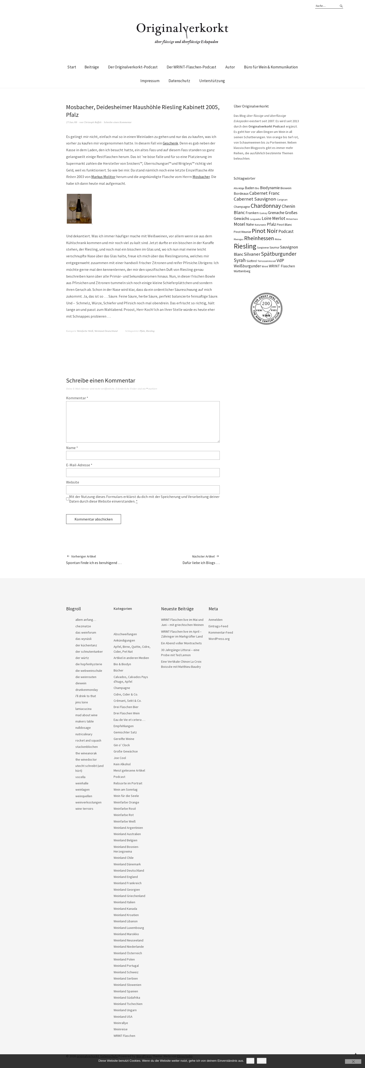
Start (71, 67)
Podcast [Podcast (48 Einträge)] (286, 231)
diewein (80, 683)
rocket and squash (88, 740)
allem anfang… (85, 620)
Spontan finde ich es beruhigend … (94, 559)
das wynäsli (83, 639)
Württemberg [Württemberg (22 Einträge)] (242, 271)
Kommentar (77, 398)
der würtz (82, 658)
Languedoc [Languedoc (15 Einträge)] (255, 219)
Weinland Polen (124, 959)
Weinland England (126, 877)
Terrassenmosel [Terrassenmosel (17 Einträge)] (266, 261)
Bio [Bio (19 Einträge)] (257, 188)
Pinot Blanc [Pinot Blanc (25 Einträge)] (284, 224)
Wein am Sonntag (126, 789)
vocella (80, 777)
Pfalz (142, 330)
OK (250, 1060)
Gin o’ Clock (122, 745)
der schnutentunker (89, 651)
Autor (230, 67)
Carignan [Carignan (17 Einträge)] (282, 199)
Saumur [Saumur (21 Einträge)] (274, 247)
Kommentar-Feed (221, 632)
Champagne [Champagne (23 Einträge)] (242, 207)
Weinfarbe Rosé (125, 808)
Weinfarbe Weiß (85, 330)
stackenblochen (86, 747)
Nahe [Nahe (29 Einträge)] (250, 224)
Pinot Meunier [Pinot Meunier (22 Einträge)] (242, 232)
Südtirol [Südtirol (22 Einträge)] (252, 261)
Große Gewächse (126, 751)
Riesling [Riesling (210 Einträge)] (245, 246)
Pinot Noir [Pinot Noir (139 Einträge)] (265, 231)
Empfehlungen (124, 726)
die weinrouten (85, 677)
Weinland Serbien (126, 978)
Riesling (150, 330)
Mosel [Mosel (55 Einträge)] (239, 224)
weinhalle (81, 783)
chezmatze (83, 626)
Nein (262, 1060)
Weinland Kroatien (126, 915)
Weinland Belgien (125, 840)
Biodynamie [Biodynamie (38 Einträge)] (270, 187)
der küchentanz (86, 645)
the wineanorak (86, 753)
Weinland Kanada (125, 909)
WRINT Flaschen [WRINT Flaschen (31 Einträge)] (282, 266)
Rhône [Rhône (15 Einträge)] (278, 239)
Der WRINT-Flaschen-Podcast (191, 67)
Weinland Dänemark (127, 864)
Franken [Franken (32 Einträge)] (252, 212)
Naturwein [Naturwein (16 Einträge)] (260, 224)
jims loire (81, 702)
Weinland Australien (127, 834)
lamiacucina (83, 709)
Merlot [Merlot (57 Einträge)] (278, 218)
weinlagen (82, 789)
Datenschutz (179, 80)
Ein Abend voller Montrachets (181, 643)
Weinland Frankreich (128, 883)
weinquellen (83, 796)
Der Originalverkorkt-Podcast (133, 67)
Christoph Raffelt (92, 122)
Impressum (149, 80)
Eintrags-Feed (218, 626)
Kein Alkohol (122, 764)
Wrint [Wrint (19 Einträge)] (265, 266)
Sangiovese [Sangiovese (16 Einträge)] (263, 247)
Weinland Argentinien (128, 828)
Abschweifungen (125, 634)
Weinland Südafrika (127, 997)
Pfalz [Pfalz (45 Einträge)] (271, 224)
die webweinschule (88, 670)
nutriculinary (83, 734)
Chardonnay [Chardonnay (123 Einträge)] (266, 205)
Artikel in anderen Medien (131, 658)
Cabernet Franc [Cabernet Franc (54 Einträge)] (264, 193)
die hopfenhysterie (88, 664)
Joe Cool (120, 758)
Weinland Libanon (126, 921)
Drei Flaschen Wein (127, 713)
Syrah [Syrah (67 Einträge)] (240, 260)
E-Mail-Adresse (79, 465)
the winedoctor (86, 759)
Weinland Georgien (127, 889)
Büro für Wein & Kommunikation (271, 67)
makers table (84, 721)
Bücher (118, 670)
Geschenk (170, 143)
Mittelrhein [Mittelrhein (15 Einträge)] (292, 219)
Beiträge (91, 67)
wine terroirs (84, 808)
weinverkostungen (88, 802)
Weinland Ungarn (125, 1010)
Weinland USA (123, 1016)
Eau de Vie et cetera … (129, 720)
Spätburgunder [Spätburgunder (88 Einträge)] (278, 253)
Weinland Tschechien (128, 1004)
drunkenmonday (86, 690)
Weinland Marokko (126, 934)
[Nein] (353, 1061)
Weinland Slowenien (127, 985)
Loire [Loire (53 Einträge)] (266, 218)
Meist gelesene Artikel (129, 770)
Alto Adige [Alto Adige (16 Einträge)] (239, 188)
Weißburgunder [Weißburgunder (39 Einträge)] (247, 266)
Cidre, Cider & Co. (126, 694)
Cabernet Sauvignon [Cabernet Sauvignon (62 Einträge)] (255, 199)
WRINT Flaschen (124, 1036)
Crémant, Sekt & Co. (128, 701)
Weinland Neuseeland (128, 940)
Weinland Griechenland (129, 896)
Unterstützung (212, 80)
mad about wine (86, 715)
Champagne (122, 688)
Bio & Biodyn (122, 664)
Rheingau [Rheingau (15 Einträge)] (238, 239)
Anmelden (216, 620)
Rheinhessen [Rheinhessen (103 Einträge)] (259, 238)
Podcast (119, 777)
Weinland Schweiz (126, 972)
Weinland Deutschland (106, 330)
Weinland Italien (124, 902)
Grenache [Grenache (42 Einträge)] (276, 212)
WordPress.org (219, 639)
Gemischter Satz (125, 732)
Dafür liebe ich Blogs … (201, 559)
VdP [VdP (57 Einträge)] (280, 260)
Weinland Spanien (126, 991)
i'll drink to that (85, 696)
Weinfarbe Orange (126, 802)
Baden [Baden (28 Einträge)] (249, 188)
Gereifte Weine (124, 739)
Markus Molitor (103, 176)
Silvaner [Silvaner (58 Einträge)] (252, 254)
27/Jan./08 (71, 122)
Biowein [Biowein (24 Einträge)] (286, 188)
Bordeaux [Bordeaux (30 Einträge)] (241, 193)
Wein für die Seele (126, 796)
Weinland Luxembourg (129, 928)
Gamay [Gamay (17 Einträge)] (263, 213)
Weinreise (121, 1029)
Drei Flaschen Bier (126, 707)
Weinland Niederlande (129, 946)
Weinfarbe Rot (124, 815)
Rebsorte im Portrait (128, 783)
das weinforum (85, 632)
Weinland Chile (124, 858)
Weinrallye (121, 1023)
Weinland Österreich (128, 953)
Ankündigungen (124, 640)
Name (72, 447)
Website (72, 482)
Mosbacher (201, 176)
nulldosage (83, 727)
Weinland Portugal (126, 966)
